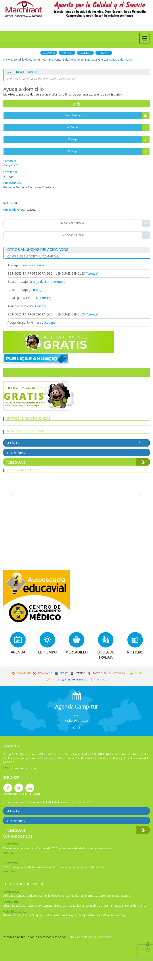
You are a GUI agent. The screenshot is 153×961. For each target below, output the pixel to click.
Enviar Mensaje (107, 115)
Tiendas (64, 673)
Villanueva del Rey (114, 915)
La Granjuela (51, 915)
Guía (103, 53)
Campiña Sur (12, 165)
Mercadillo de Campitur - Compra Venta (36, 59)
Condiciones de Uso (80, 937)
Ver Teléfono (108, 127)
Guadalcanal (76, 906)
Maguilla (114, 896)
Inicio (6, 59)
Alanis (7, 906)
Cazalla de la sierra (24, 906)
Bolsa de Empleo (73, 59)
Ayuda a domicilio (20, 306)
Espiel (17, 915)
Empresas (80, 673)
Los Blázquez (69, 915)
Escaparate (102, 679)
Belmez (8, 915)
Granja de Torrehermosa (81, 896)
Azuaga (8, 176)
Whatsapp (109, 139)
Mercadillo (49, 53)
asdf (76, 714)
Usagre (125, 896)
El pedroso (60, 906)
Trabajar (14, 265)
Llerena (103, 896)
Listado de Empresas (78, 679)
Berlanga (32, 896)
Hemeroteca (103, 937)
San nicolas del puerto (132, 906)
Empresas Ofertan (96, 59)
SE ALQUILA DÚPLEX (23, 298)
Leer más (9, 852)
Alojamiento (24, 673)
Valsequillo (95, 915)
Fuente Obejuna (32, 915)
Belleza (56, 679)
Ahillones (9, 896)
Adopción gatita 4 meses (25, 322)
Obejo (83, 915)
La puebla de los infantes (101, 906)
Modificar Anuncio (105, 223)
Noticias (67, 53)
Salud (138, 673)
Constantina (44, 906)
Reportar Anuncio (106, 235)
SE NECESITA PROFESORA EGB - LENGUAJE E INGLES (46, 273)
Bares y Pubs (99, 673)
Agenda (85, 53)
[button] (74, 728)
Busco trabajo (18, 281)
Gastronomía (120, 673)
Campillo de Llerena (52, 896)
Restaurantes (45, 673)
